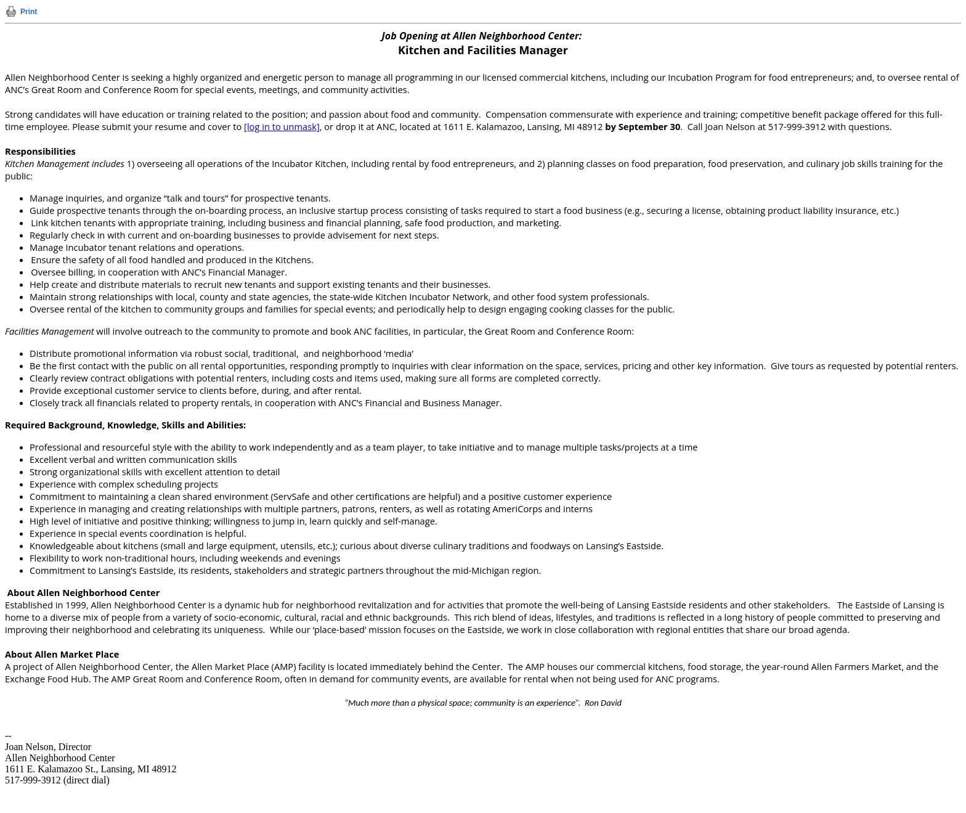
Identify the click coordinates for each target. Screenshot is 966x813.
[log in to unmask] (282, 126)
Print (28, 11)
